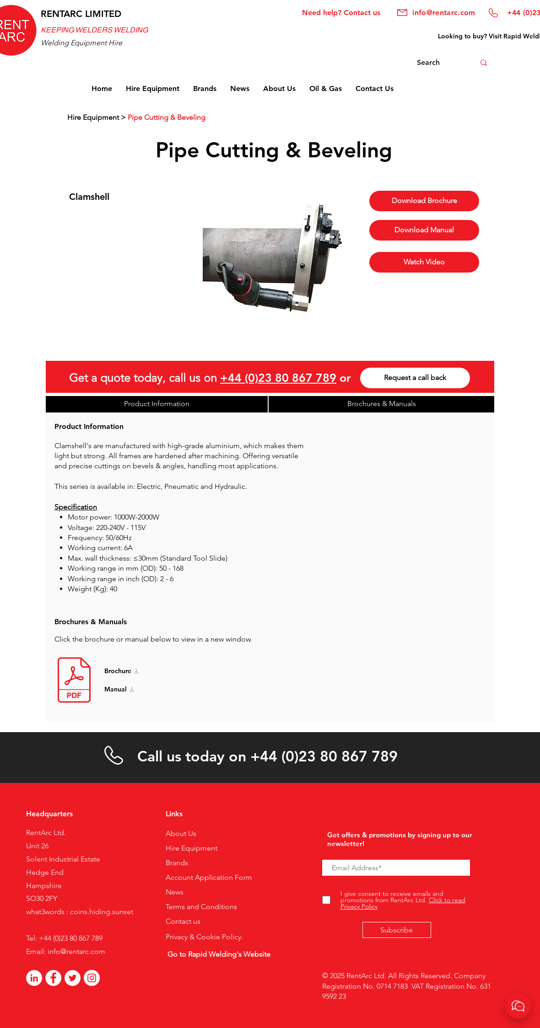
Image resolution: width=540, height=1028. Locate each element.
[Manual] (134, 689)
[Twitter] (73, 978)
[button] (424, 230)
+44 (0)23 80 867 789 (278, 378)
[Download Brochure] (424, 201)
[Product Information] (157, 404)
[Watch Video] (424, 262)
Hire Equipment (93, 117)
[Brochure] (134, 671)
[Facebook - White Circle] (53, 978)
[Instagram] (92, 978)
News (175, 892)
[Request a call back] (415, 378)
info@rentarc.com (76, 951)
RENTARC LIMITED (81, 13)
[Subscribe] (396, 930)
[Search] (435, 62)
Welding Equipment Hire (81, 42)
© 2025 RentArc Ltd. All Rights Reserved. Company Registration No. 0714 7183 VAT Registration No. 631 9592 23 (406, 986)
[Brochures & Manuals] (381, 404)
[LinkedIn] (34, 978)
